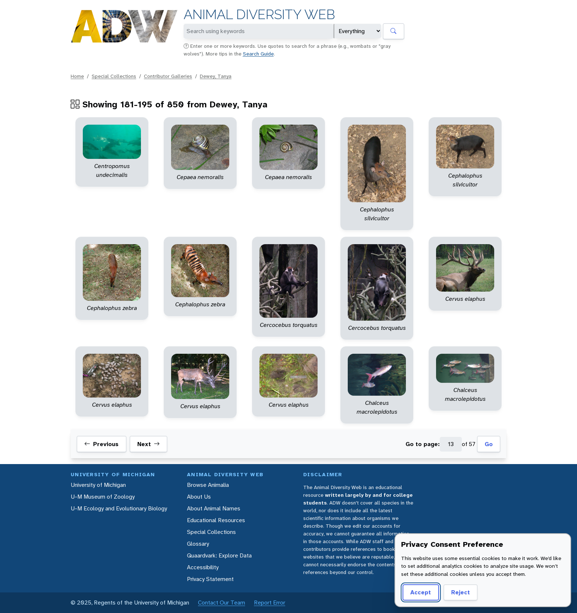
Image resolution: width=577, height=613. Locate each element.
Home (77, 76)
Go (489, 444)
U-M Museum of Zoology (103, 496)
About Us (199, 496)
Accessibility (203, 567)
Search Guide (258, 53)
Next (148, 444)
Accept (420, 592)
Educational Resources (216, 520)
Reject (460, 592)
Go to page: (423, 444)
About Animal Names (213, 508)
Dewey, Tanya (215, 76)
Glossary (198, 544)
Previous (101, 444)
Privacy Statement (210, 579)
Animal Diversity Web (259, 14)
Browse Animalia (208, 485)
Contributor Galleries (168, 76)
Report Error (269, 602)
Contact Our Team (221, 602)
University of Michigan (98, 485)
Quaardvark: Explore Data (219, 555)
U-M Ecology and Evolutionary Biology (119, 508)
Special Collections (114, 76)
